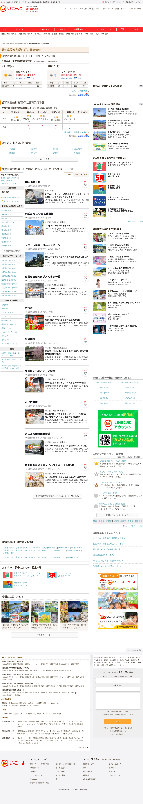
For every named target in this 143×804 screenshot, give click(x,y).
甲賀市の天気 (6, 238)
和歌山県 (138, 521)
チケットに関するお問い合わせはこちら (117, 728)
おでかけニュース (104, 29)
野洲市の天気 (6, 242)
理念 (84, 768)
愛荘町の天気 (34, 557)
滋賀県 (101, 521)
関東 (20, 34)
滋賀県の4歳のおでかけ (10, 276)
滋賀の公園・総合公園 (74, 677)
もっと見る (82, 747)
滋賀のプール (65, 664)
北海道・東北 (5, 34)
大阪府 (116, 521)
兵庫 (80, 34)
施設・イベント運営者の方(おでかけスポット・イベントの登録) (38, 714)
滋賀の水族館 (79, 686)
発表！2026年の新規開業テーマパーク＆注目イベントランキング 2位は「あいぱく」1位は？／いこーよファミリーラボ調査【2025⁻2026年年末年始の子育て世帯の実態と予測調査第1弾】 (50, 724)
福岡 (106, 34)
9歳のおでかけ (130, 403)
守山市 (34, 153)
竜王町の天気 (21, 557)
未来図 (111, 768)
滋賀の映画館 (39, 686)
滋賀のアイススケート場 (38, 693)
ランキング (62, 29)
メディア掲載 (60, 775)
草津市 (12, 153)
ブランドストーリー (116, 764)
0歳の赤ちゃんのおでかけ (105, 382)
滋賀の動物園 (18, 664)
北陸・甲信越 (59, 34)
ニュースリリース (36, 775)
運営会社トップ (88, 764)
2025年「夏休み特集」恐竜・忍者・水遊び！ (10, 354)
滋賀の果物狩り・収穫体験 (11, 695)
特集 (136, 29)
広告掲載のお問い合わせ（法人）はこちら (118, 714)
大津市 (12, 149)
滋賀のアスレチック (57, 677)
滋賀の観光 (75, 664)
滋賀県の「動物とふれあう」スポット (109, 544)
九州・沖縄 (100, 34)
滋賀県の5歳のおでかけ (10, 280)
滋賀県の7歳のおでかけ (10, 288)
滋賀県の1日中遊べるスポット (106, 555)
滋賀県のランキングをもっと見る (118, 515)
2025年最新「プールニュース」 (11, 361)
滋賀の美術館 (68, 686)
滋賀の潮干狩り (54, 693)
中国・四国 (89, 34)
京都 (76, 34)
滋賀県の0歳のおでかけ (10, 260)
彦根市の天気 (6, 214)
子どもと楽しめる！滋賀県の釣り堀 (108, 561)
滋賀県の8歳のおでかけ (10, 292)
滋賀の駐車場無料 (42, 677)
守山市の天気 (6, 230)
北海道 (13, 34)
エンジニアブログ (89, 779)
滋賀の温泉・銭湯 (8, 693)
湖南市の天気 (6, 246)
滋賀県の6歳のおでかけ (10, 284)
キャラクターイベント (9, 344)
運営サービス (87, 771)
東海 (45, 34)
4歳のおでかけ (105, 393)
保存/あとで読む (109, 2)
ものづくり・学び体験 (9, 332)
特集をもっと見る (135, 221)
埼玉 (39, 34)
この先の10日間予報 (78, 91)
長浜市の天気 (6, 218)
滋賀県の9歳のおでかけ (10, 295)
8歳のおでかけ (105, 403)
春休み (98, 9)
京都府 (109, 521)
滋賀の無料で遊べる (27, 677)
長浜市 (55, 149)
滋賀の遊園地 (7, 664)
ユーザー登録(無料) (126, 2)
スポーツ (4, 309)
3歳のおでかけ (130, 387)
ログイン (138, 2)
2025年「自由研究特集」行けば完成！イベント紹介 (11, 367)
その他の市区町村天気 (12, 251)
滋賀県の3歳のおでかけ (10, 272)
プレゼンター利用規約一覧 (65, 764)
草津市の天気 (6, 226)
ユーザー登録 (7, 714)
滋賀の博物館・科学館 (54, 686)
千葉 (34, 34)
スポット (6, 29)
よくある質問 (60, 768)
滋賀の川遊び (7, 680)
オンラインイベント (40, 29)
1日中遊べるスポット (135, 9)
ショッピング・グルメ (9, 316)
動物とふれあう (120, 9)
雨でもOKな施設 (81, 175)
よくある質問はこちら (118, 731)
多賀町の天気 (73, 557)
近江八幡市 (77, 149)
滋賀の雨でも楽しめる (10, 686)
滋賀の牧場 (54, 664)
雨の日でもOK (108, 9)
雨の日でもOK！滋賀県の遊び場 (106, 549)
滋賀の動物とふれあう (37, 670)
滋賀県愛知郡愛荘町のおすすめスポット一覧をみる (57, 496)
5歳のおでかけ (130, 393)
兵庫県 (123, 521)
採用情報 (86, 775)
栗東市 (55, 153)
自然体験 (4, 305)
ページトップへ (134, 650)
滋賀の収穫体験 (52, 670)
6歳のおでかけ (105, 398)
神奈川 (29, 34)
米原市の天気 (8, 553)
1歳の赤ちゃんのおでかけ (130, 382)
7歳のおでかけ (130, 398)
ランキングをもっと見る (132, 526)
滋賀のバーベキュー (32, 664)
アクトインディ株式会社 (110, 760)
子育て (123, 29)
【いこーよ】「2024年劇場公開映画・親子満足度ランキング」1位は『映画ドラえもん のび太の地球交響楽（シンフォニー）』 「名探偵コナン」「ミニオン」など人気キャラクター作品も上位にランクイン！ (50, 740)
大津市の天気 (6, 211)
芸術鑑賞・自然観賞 (8, 324)
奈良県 (130, 521)
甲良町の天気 (60, 557)
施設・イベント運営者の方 (39, 764)
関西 (68, 34)
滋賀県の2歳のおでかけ (10, 268)
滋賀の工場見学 (7, 670)
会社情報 (112, 771)
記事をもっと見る (44, 635)
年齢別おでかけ (80, 29)
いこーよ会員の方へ (118, 734)
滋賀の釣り (45, 664)
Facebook (33, 779)
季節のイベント (7, 328)
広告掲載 (33, 771)
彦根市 (34, 149)
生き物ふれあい (7, 313)
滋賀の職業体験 (65, 670)
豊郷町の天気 (47, 557)
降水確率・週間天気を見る (75, 132)
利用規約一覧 (34, 768)
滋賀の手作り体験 (21, 670)
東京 (24, 34)
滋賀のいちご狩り (68, 693)
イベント (20, 29)
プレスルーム (60, 771)
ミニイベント (6, 340)
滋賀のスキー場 (22, 693)
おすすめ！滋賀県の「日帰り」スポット (110, 538)
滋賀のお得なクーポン (10, 677)
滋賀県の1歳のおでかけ (10, 264)
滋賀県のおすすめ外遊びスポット (107, 566)
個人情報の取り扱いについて (117, 711)
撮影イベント (6, 320)
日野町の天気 (8, 557)
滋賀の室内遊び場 (26, 686)
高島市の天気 (60, 550)
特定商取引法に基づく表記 (39, 783)
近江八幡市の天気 (7, 222)
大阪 (72, 34)
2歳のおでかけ (105, 387)
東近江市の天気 (73, 550)
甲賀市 (77, 153)
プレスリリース (114, 775)
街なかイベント (7, 336)
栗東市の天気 (6, 234)
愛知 (49, 34)
